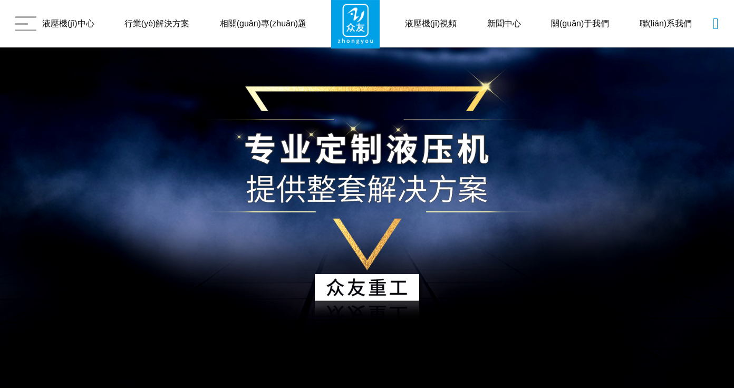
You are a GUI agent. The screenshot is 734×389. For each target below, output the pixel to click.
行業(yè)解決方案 (157, 23)
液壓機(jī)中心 (68, 23)
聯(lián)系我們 (666, 23)
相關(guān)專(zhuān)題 (263, 23)
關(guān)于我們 (580, 23)
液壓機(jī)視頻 (431, 23)
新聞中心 (504, 23)
